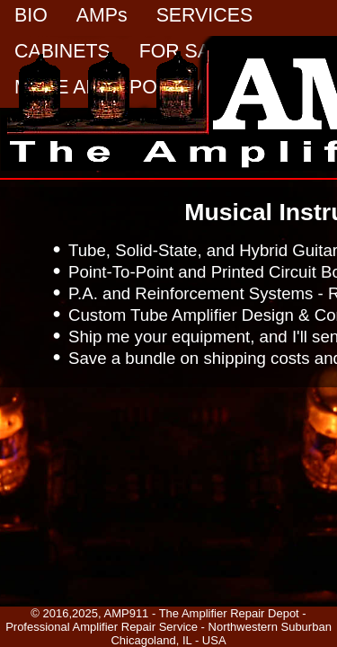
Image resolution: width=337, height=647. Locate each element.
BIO (31, 15)
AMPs (102, 15)
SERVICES (204, 15)
